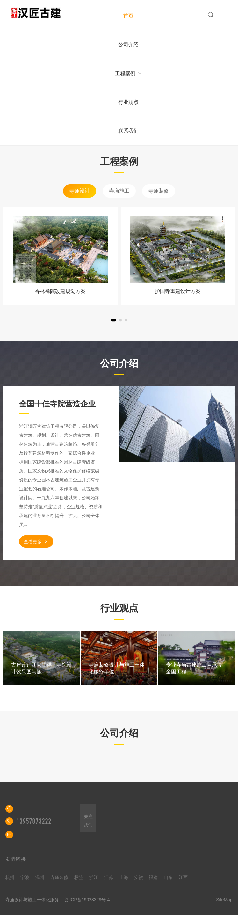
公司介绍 (128, 44)
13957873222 (33, 821)
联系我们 (128, 131)
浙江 (93, 877)
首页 (128, 15)
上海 (123, 877)
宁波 (24, 877)
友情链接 (15, 859)
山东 (168, 877)
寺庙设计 (79, 191)
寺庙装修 (158, 191)
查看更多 (36, 541)
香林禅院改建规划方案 (60, 291)
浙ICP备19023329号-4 (87, 899)
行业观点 (128, 102)
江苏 (108, 877)
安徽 (138, 877)
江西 (183, 877)
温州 (39, 877)
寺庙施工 (119, 191)
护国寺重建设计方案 (178, 291)
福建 (153, 877)
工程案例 (128, 73)
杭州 (9, 877)
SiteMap (224, 899)
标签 (78, 877)
